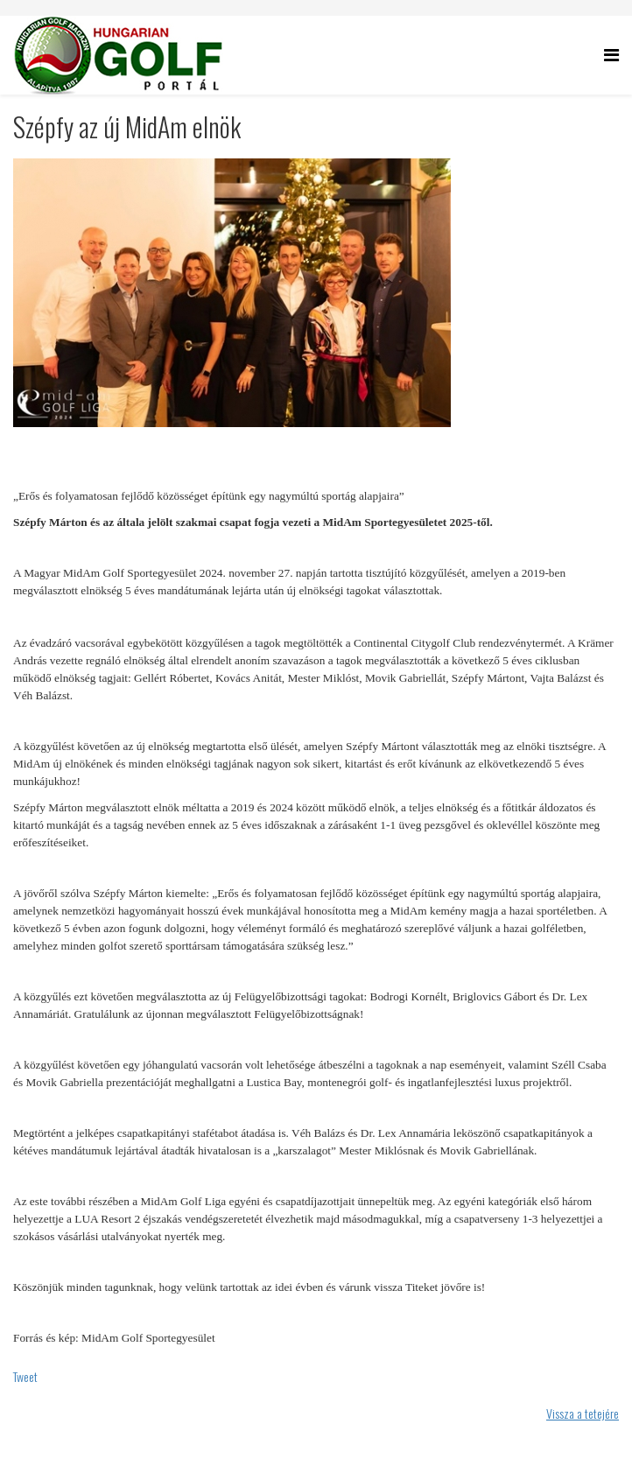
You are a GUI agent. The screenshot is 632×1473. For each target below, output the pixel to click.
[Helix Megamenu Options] (611, 54)
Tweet (25, 1376)
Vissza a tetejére (582, 1413)
